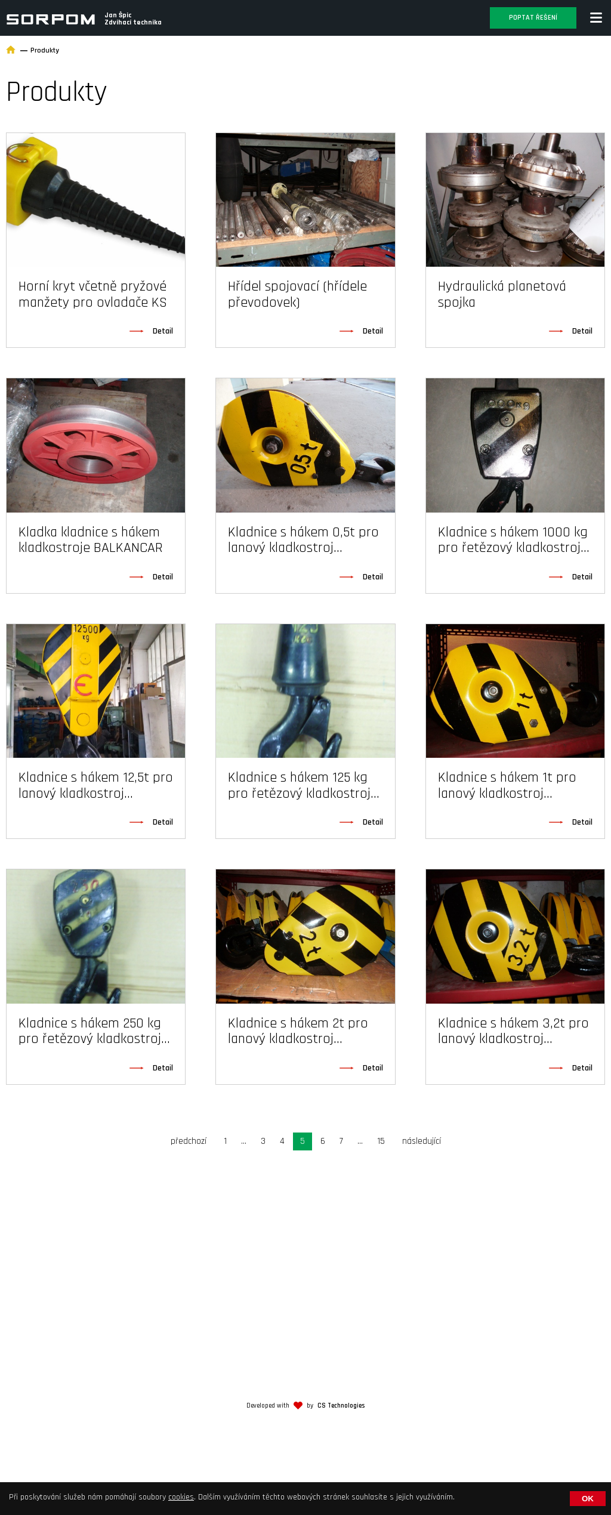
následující (421, 1141)
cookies (181, 1497)
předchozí (188, 1141)
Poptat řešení (533, 17)
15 (381, 1141)
